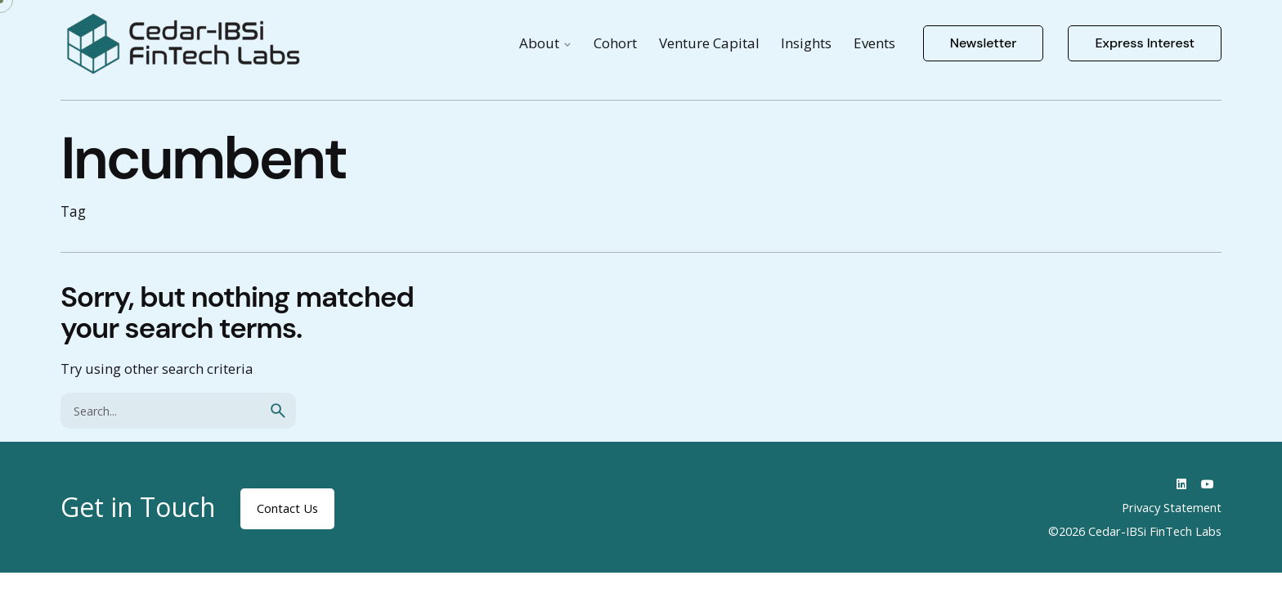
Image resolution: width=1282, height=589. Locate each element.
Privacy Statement (1171, 507)
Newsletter (983, 43)
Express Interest (1145, 43)
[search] (278, 411)
